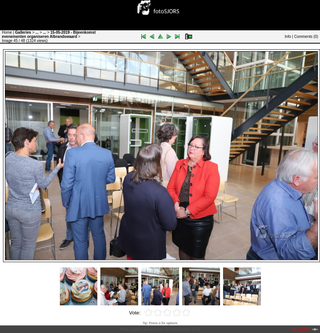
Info (288, 36)
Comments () (306, 36)
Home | (8, 32)
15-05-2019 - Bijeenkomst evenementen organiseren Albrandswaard (49, 34)
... (37, 32)
